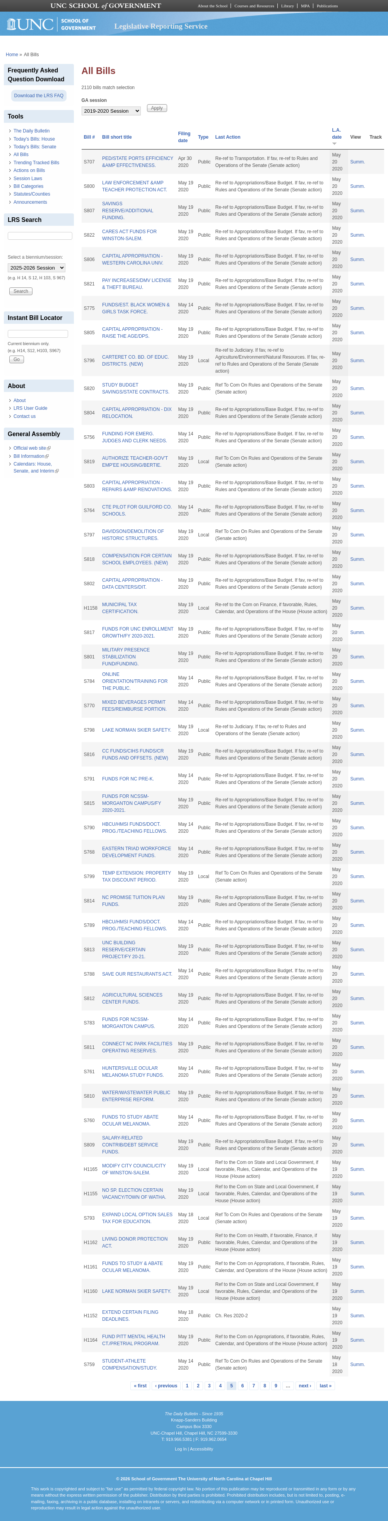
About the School (212, 5)
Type (203, 137)
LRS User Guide (30, 408)
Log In (181, 1449)
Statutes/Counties (32, 194)
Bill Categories (28, 186)
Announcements (30, 202)
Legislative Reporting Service (161, 26)
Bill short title (117, 137)
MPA (305, 5)
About (20, 400)
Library (287, 5)
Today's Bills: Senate (35, 147)
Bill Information (31, 456)
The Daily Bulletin (32, 131)
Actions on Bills (29, 170)
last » (326, 1386)
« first (140, 1386)
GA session (94, 100)
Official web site (32, 448)
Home (12, 54)
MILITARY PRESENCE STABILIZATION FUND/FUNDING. (126, 657)
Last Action (228, 137)
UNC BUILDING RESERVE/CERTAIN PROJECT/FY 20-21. (123, 949)
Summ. (357, 162)
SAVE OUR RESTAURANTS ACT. (137, 974)
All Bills (21, 154)
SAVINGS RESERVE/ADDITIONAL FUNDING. (127, 210)
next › (305, 1386)
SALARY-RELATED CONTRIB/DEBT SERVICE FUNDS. (130, 1145)
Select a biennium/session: (35, 257)
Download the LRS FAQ (38, 95)
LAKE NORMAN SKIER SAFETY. (136, 730)
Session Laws (28, 178)
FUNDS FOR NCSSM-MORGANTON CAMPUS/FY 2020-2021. (131, 803)
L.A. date (337, 136)
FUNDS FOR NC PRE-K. (128, 779)
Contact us (25, 416)
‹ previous (166, 1386)
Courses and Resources (254, 5)
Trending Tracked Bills (36, 162)
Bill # (89, 137)
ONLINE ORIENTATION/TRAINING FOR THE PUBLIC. (135, 681)
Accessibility (201, 1449)
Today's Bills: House (34, 139)
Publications (327, 5)
